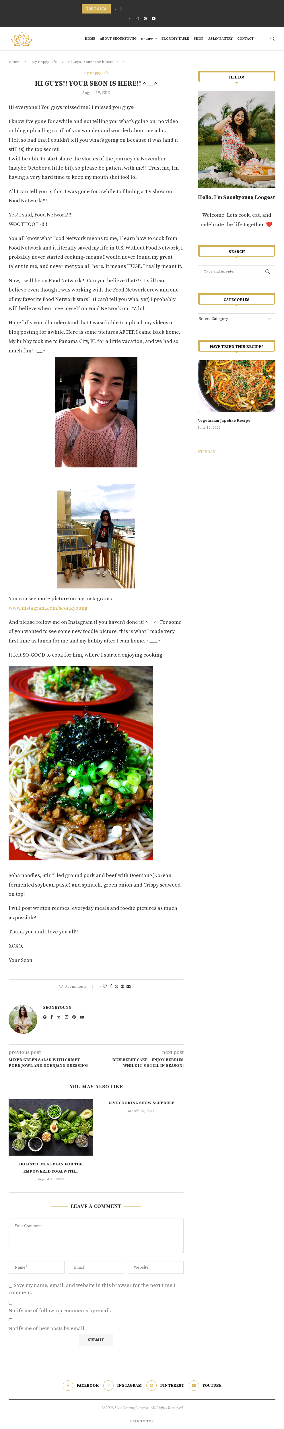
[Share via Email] (129, 986)
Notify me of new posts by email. (47, 1328)
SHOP (199, 39)
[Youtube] (153, 18)
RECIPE (147, 39)
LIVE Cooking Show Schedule (141, 1103)
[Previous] (115, 9)
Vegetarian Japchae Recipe (224, 420)
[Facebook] (130, 18)
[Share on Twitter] (116, 986)
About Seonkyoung (118, 39)
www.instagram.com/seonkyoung (48, 608)
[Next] (121, 9)
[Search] (272, 38)
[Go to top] (142, 1421)
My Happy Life (44, 62)
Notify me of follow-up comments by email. (60, 1310)
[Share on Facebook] (111, 986)
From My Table (175, 39)
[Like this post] (105, 986)
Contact (245, 39)
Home (90, 39)
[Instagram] (137, 18)
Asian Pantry (220, 39)
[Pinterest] (145, 18)
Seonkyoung (57, 1007)
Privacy (206, 451)
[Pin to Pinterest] (122, 986)
